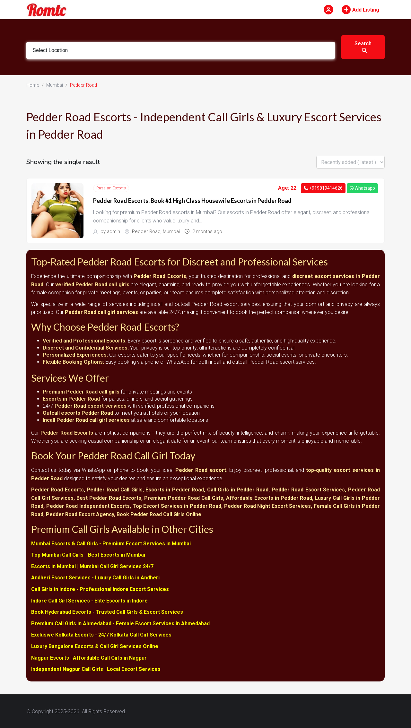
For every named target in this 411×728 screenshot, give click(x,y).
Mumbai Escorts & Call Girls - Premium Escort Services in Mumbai (111, 543)
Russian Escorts (111, 188)
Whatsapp (362, 188)
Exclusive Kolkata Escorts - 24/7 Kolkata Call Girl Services (101, 634)
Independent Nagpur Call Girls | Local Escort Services (96, 669)
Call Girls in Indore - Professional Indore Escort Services (100, 589)
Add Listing (360, 9)
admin (113, 231)
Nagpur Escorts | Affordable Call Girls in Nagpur (89, 657)
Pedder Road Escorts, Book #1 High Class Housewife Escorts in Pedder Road (192, 200)
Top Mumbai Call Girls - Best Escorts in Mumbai (88, 554)
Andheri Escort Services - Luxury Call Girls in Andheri (95, 578)
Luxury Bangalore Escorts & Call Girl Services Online (94, 646)
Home (32, 85)
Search (363, 46)
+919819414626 (323, 188)
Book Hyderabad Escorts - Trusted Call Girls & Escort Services (107, 612)
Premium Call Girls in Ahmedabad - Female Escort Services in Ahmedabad (120, 623)
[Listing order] (350, 162)
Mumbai (54, 85)
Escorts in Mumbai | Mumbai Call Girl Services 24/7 (92, 566)
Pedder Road (146, 231)
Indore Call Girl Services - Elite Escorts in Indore (89, 600)
